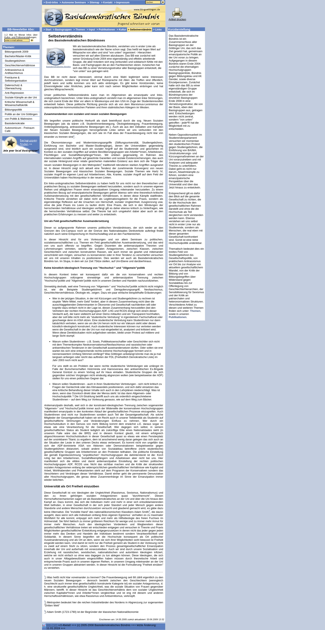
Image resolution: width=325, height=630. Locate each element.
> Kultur (121, 29)
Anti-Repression (14, 92)
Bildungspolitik (13, 109)
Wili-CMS (52, 625)
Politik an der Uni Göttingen (21, 114)
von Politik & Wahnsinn (18, 118)
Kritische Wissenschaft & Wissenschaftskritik (19, 103)
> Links (157, 29)
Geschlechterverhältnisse (20, 65)
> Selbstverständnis (140, 29)
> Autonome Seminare (73, 2)
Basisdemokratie (15, 123)
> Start (47, 29)
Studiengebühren (15, 60)
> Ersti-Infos (51, 2)
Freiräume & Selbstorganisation (16, 79)
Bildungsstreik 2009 (16, 51)
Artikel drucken (177, 18)
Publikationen (177, 317)
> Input (91, 29)
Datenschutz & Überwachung (13, 87)
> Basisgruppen (62, 29)
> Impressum (121, 2)
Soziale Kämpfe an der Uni (21, 97)
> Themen (79, 29)
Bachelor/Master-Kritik (18, 56)
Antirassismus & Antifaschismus (14, 71)
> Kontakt (106, 2)
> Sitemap (93, 2)
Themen (195, 310)
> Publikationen (106, 29)
